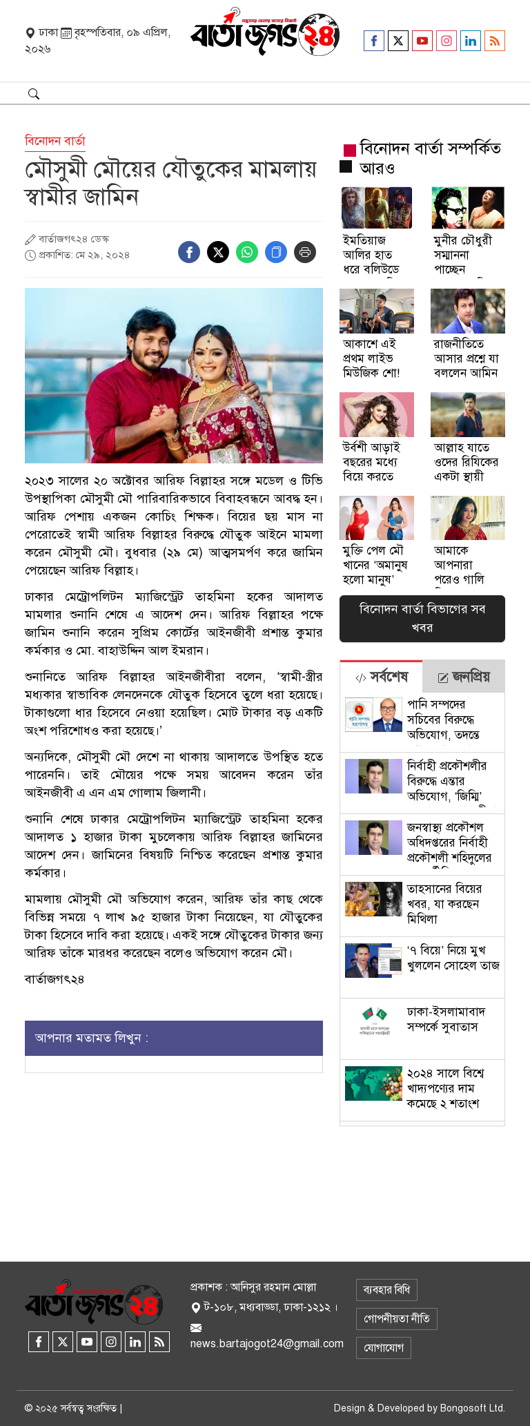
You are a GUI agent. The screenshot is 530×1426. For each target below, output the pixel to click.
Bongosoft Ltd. (472, 1408)
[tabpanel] (422, 909)
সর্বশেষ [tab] (381, 677)
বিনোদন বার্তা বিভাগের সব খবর (423, 618)
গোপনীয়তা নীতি (397, 1319)
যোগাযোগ (384, 1348)
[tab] (381, 676)
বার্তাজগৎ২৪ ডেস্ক (74, 239)
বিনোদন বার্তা (55, 141)
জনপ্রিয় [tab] (464, 677)
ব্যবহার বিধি (387, 1290)
